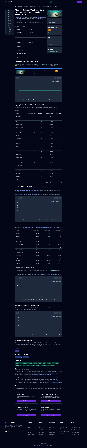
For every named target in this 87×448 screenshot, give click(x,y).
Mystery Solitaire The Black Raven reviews (48, 274)
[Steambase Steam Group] (8, 431)
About (47, 445)
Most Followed (42, 429)
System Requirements (31, 57)
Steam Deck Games (43, 437)
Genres (51, 425)
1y (23, 77)
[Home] (15, 6)
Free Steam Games (64, 431)
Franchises (51, 437)
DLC (29, 427)
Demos (29, 429)
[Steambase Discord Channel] (6, 431)
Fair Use (42, 445)
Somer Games (32, 35)
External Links (31, 50)
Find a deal (51, 400)
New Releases (42, 432)
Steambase (7, 425)
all (26, 77)
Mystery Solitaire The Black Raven (29, 6)
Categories (51, 427)
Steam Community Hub (53, 380)
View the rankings (50, 415)
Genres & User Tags (31, 53)
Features (31, 46)
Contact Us (52, 445)
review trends (27, 20)
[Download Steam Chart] (60, 78)
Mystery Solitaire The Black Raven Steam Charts (47, 6)
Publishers (51, 434)
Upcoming (29, 1)
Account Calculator (75, 434)
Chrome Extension (75, 425)
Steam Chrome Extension (44, 1)
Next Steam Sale (75, 432)
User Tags (51, 429)
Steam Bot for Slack (75, 429)
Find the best (26, 400)
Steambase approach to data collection (42, 374)
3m (20, 77)
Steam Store (55, 379)
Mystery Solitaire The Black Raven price (28, 194)
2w (17, 77)
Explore (79, 1)
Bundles (29, 432)
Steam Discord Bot (75, 427)
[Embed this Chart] (55, 78)
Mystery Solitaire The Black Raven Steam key (25, 190)
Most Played (19, 1)
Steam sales (29, 227)
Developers (52, 432)
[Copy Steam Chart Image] (58, 78)
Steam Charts (31, 434)
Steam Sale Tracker (64, 425)
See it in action (26, 415)
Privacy (34, 445)
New (24, 1)
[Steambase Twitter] (10, 431)
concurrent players (19, 20)
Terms (38, 445)
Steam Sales (34, 1)
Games (19, 6)
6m (20, 198)
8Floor (30, 39)
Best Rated (41, 425)
